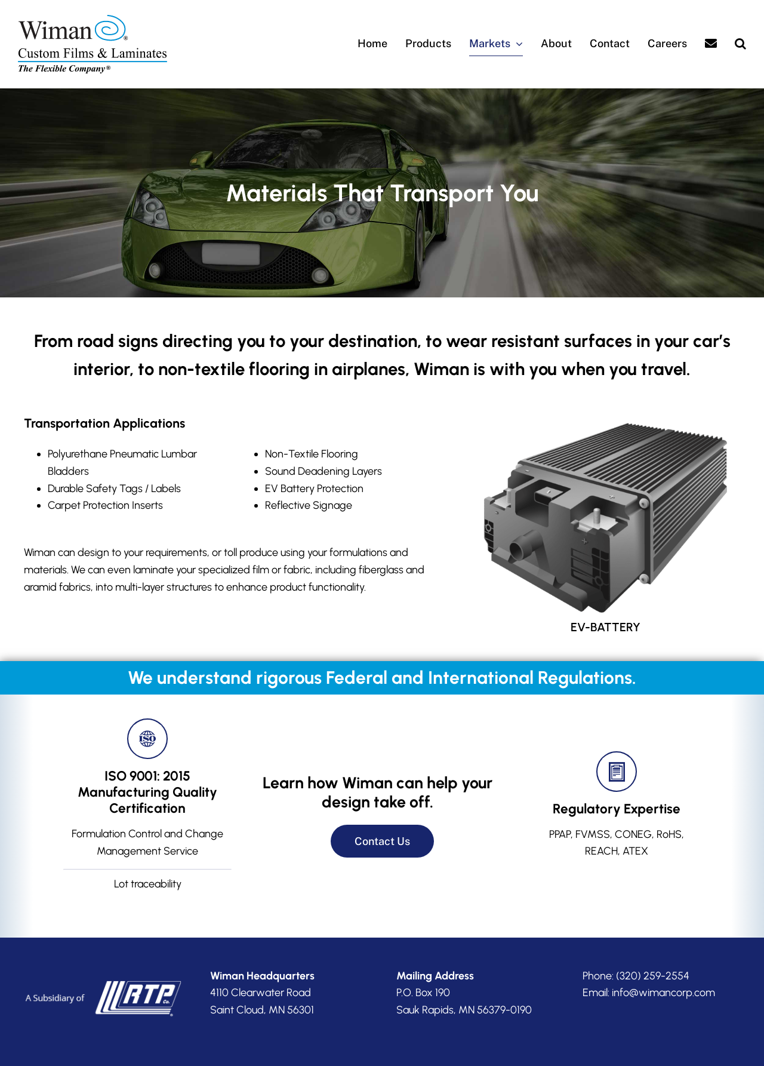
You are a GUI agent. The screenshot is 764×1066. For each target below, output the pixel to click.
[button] (740, 44)
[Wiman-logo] (92, 20)
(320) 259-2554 (652, 955)
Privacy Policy (413, 1057)
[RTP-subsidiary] (102, 965)
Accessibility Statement (475, 1057)
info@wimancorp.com (663, 972)
